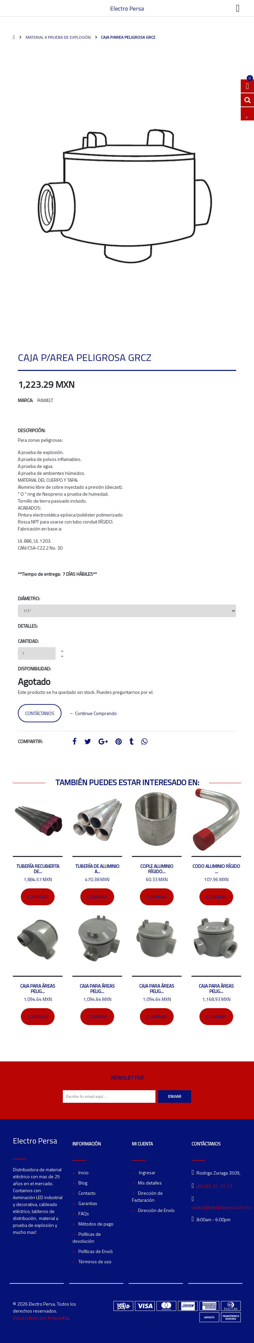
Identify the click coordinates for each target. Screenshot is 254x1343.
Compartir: (30, 741)
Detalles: (28, 625)
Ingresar (146, 1172)
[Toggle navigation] (238, 8)
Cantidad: (28, 641)
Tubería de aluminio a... (97, 869)
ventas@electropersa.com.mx (221, 1207)
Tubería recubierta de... (38, 869)
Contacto (87, 1192)
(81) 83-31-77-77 (214, 1186)
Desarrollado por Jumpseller (40, 1317)
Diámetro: (29, 598)
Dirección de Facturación (147, 1196)
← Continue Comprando (93, 713)
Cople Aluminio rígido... (156, 869)
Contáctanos (39, 713)
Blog (82, 1182)
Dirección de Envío (156, 1210)
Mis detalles (150, 1182)
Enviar (174, 1096)
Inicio (83, 1172)
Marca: (25, 400)
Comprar (37, 896)
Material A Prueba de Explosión (58, 37)
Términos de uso (94, 1261)
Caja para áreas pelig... (37, 988)
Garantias (87, 1203)
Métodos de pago (95, 1223)
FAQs (83, 1213)
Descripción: (31, 430)
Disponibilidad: (34, 668)
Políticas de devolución (86, 1237)
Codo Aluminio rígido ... (216, 869)
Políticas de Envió (95, 1251)
